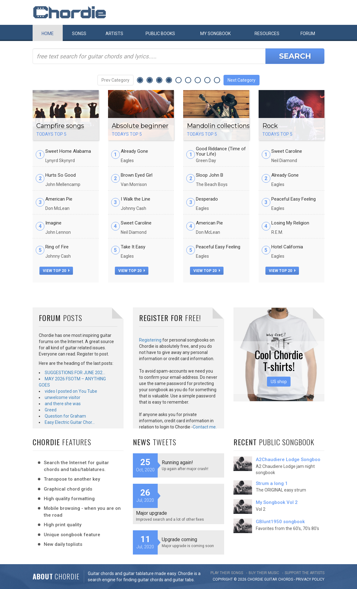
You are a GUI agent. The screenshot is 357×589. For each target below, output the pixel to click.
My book (215, 33)
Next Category (241, 80)
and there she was (63, 403)
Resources (267, 33)
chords (285, 579)
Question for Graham (65, 416)
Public (160, 33)
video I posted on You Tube (71, 391)
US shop (279, 381)
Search (295, 56)
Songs (79, 33)
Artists (114, 33)
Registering (150, 340)
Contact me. (205, 426)
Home (48, 33)
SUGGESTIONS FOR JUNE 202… (75, 372)
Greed (50, 409)
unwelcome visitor (62, 397)
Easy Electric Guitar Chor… (70, 422)
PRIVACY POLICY (310, 579)
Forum (308, 33)
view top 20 (56, 271)
